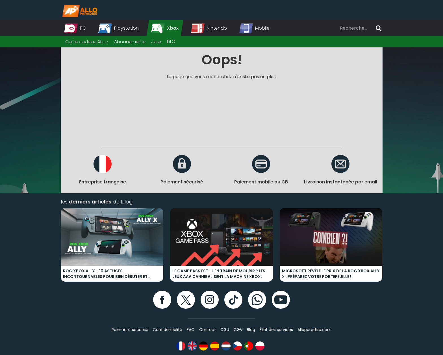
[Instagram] (210, 300)
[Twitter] (186, 300)
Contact (207, 329)
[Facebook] (162, 300)
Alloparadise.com (314, 329)
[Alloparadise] (79, 10)
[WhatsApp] (257, 300)
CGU (224, 329)
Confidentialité (167, 329)
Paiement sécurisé (130, 329)
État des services (276, 329)
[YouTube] (281, 300)
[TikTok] (233, 300)
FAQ (191, 329)
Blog (251, 329)
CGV (238, 329)
